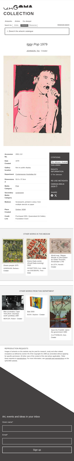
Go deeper (27, 21)
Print (17, 186)
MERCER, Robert (9, 319)
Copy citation (55, 165)
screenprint (20, 193)
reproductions (21, 358)
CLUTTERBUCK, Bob (58, 335)
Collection (18, 13)
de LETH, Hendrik (57, 264)
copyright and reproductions (54, 358)
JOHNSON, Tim (33, 51)
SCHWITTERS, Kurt (34, 268)
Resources (33, 25)
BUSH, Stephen (32, 314)
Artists (17, 21)
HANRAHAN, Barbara (10, 268)
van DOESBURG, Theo (35, 270)
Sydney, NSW (21, 209)
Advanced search (63, 25)
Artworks (8, 21)
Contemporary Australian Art (26, 174)
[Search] (37, 31)
